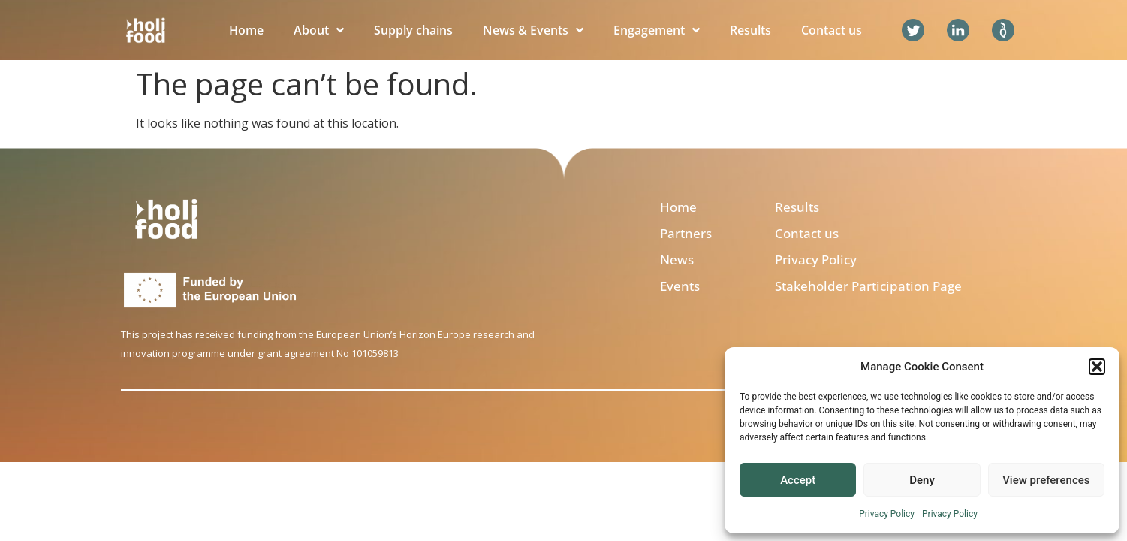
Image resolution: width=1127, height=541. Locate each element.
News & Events (533, 30)
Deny (922, 480)
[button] (1096, 366)
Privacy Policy (887, 514)
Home (246, 30)
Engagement (656, 30)
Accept (797, 480)
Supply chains (413, 30)
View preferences (1045, 480)
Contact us (831, 30)
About (319, 30)
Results (750, 30)
